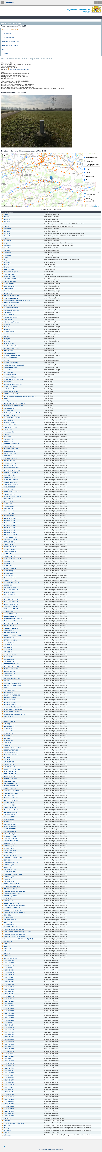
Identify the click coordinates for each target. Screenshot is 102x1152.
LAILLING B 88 (7, 647)
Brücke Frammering (9, 374)
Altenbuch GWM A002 (9, 958)
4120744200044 (8, 1039)
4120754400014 (8, 979)
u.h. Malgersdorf (8, 389)
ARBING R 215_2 (8, 834)
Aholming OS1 (7, 573)
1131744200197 (8, 999)
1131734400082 (8, 1013)
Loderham (6, 360)
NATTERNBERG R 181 (10, 800)
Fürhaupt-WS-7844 (8, 817)
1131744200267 (8, 1087)
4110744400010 (8, 1020)
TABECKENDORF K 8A (10, 484)
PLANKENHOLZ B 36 (9, 580)
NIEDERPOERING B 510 (10, 666)
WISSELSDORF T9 (9, 829)
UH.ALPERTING (8, 351)
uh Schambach (7, 334)
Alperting (5, 401)
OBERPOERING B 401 (10, 609)
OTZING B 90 (7, 652)
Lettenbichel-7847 (8, 819)
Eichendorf (6, 1120)
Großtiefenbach (7, 372)
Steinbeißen (6, 1130)
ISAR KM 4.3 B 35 (8, 549)
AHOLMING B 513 (8, 673)
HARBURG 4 (7, 922)
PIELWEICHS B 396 (9, 654)
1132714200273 (8, 1099)
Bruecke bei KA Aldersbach (11, 310)
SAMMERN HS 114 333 (10, 480)
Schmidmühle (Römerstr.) (10, 322)
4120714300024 (8, 1101)
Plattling (5, 226)
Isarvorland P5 (7, 738)
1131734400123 (8, 984)
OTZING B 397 (7, 657)
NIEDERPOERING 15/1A (10, 468)
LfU (99, 206)
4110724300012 (8, 1018)
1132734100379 (8, 1042)
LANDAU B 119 (7, 900)
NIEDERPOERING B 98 (10, 623)
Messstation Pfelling (9, 377)
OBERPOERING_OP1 (9, 838)
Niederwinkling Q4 (8, 415)
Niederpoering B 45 (9, 525)
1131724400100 (8, 996)
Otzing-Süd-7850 (8, 802)
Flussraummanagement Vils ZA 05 (13, 912)
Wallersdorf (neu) (8, 269)
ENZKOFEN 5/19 (8, 499)
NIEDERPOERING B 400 (10, 664)
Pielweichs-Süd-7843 (9, 779)
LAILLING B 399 (8, 661)
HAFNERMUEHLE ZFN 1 (10, 449)
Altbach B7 (6, 946)
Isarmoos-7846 (7, 822)
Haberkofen (6, 219)
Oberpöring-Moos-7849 (10, 755)
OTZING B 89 (7, 649)
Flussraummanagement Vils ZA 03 (13, 934)
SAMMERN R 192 (8, 781)
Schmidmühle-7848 (9, 824)
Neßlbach (6, 329)
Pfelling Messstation (9, 276)
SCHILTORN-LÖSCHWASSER (12, 790)
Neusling (5, 267)
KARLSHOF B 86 (8, 642)
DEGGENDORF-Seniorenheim (12, 709)
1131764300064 (8, 1006)
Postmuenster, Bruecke (10, 317)
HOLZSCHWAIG (8, 692)
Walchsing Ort (7, 719)
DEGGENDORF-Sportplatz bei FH (13, 714)
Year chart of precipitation (10, 45)
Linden (5, 243)
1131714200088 (8, 989)
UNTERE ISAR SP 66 (9, 889)
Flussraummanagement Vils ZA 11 (13, 929)
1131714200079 (8, 1008)
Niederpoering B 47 (9, 530)
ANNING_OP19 (7, 867)
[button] (51, 178)
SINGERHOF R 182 (9, 814)
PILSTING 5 (6, 898)
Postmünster (6, 245)
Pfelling (5, 214)
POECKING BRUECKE (10, 298)
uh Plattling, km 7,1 (8, 410)
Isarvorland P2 (7, 731)
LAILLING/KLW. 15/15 (9, 458)
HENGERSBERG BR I (9, 568)
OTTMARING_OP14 (9, 855)
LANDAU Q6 (6, 743)
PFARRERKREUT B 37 (10, 628)
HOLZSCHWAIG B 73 (9, 633)
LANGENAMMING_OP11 (10, 862)
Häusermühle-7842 (8, 776)
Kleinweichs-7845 (8, 764)
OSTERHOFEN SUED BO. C (12, 417)
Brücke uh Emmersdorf (10, 307)
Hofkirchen (6, 217)
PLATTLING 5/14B (8, 494)
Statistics (5, 49)
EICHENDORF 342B (9, 425)
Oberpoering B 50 (8, 592)
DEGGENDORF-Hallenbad (11, 712)
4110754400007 (8, 1022)
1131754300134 (8, 965)
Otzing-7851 (6, 757)
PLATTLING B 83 (8, 566)
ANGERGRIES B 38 (9, 551)
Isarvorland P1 (7, 728)
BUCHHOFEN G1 (8, 881)
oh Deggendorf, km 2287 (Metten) (13, 379)
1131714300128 (8, 960)
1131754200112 (8, 963)
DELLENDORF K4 (8, 422)
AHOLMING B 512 (8, 671)
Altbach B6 (6, 951)
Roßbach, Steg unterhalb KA (11, 413)
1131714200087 (8, 987)
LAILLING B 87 (7, 645)
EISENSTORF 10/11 (9, 456)
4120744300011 (8, 977)
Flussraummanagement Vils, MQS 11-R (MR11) (17, 939)
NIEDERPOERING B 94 (10, 602)
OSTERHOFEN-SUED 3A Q (11, 678)
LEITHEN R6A (7, 429)
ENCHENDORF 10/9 (9, 453)
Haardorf (5, 327)
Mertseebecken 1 (8, 506)
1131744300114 (8, 1094)
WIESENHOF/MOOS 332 (10, 472)
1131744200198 (8, 1001)
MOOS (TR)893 (7, 489)
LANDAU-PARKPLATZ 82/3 (11, 893)
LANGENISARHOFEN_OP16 (12, 874)
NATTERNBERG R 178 (10, 810)
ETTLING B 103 (7, 917)
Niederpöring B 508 (9, 702)
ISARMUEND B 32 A (9, 544)
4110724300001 (8, 967)
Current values (6, 33)
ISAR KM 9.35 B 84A (9, 640)
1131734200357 (8, 1049)
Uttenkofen (6, 1125)
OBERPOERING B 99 (9, 539)
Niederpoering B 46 (9, 527)
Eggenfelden (6, 252)
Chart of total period (8, 37)
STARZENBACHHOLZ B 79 (11, 559)
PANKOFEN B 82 (8, 637)
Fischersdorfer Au (8, 370)
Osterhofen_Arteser (9, 578)
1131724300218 (8, 991)
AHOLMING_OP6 (8, 877)
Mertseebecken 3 (8, 511)
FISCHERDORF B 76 (9, 537)
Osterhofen (6, 341)
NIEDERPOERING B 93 (10, 599)
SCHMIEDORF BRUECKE (11, 355)
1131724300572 (8, 1109)
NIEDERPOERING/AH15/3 (11, 470)
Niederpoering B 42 (9, 518)
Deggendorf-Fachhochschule (11, 707)
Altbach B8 (6, 944)
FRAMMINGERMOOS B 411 (11, 908)
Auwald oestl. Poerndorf (10, 391)
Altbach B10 (6, 948)
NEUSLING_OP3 (8, 860)
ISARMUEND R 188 (9, 771)
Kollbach (5, 238)
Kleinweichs (6, 291)
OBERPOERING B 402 (10, 606)
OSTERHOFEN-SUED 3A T (11, 582)
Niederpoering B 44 (9, 523)
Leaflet (95, 206)
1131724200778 (8, 1068)
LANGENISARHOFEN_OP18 (12, 857)
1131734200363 (8, 1085)
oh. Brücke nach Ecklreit (10, 386)
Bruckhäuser (6, 241)
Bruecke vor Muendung (10, 346)
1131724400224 (8, 1082)
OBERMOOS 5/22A (9, 487)
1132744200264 (8, 1051)
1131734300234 (8, 1034)
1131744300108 (8, 1044)
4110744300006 (8, 972)
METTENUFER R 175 (9, 783)
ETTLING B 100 (7, 611)
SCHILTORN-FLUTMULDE (11, 769)
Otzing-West (6, 759)
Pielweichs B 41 (7, 441)
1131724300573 (8, 1111)
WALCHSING (7, 680)
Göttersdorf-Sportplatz (9, 826)
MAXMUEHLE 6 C (8, 446)
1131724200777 (8, 1070)
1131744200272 (8, 1075)
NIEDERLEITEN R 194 (10, 750)
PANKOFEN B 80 (8, 561)
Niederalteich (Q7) (8, 726)
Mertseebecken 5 (8, 515)
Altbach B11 (6, 955)
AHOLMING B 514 (8, 676)
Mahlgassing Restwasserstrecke (12, 405)
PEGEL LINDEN (8, 315)
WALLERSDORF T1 (9, 920)
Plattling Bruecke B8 (9, 281)
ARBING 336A (7, 420)
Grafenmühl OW (8, 343)
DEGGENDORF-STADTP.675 (12, 618)
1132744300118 (8, 1116)
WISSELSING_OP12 (9, 872)
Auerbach (6, 231)
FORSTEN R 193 (8, 795)
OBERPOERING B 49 (9, 535)
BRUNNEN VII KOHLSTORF (11, 747)
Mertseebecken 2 (8, 508)
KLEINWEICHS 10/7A (9, 451)
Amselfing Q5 (7, 724)
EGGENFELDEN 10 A (9, 427)
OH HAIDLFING (7, 288)
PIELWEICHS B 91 (8, 594)
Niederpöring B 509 (9, 704)
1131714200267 (8, 1058)
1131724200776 (8, 1061)
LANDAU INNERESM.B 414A (12, 910)
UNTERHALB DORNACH (10, 296)
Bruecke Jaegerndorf (9, 353)
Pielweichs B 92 (7, 597)
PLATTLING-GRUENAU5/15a (12, 496)
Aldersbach (6, 1135)
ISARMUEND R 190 (9, 774)
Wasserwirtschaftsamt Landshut (19, 69)
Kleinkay (5, 434)
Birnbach (5, 248)
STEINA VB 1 (7, 504)
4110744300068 (8, 982)
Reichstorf (6, 264)
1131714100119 (8, 1073)
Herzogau (6, 339)
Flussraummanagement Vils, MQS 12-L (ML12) (17, 932)
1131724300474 (8, 1032)
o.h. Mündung (7, 319)
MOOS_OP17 (7, 879)
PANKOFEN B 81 (8, 563)
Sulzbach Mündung (8, 721)
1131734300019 (8, 1010)
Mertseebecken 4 (8, 513)
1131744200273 (8, 1113)
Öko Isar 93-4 (7, 941)
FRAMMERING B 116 (9, 927)
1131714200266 (8, 1063)
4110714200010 (8, 1015)
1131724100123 (8, 1065)
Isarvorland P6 (7, 740)
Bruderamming (7, 570)
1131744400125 (8, 1056)
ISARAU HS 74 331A (9, 477)
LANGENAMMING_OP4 (10, 841)
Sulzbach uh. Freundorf (10, 394)
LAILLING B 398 (8, 659)
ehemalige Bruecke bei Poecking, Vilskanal (16, 300)
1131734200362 (8, 1046)
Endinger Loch (7, 716)
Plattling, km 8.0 (7, 382)
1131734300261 (8, 1054)
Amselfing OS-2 (7, 575)
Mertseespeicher (8, 274)
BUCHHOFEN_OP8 (9, 869)
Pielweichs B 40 (7, 439)
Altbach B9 (6, 953)
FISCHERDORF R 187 (10, 752)
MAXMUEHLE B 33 (9, 547)
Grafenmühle (7, 236)
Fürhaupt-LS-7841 (8, 767)
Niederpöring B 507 (9, 700)
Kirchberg (6, 250)
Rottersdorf (6, 233)
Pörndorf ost (6, 745)
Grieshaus (6, 324)
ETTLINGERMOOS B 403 (11, 884)
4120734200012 (8, 1037)
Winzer (5, 398)
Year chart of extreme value (10, 41)
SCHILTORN (7, 688)
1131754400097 (8, 1003)
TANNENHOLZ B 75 (9, 616)
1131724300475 (8, 1077)
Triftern (5, 257)
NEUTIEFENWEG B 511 (10, 669)
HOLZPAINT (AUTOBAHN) (11, 695)
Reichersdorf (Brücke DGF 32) (12, 384)
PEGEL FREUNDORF (9, 358)
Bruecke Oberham (8, 408)
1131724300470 (8, 1030)
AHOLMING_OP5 (8, 843)
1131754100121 (8, 1092)
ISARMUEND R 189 (9, 807)
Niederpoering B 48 (9, 532)
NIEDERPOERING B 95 (10, 604)
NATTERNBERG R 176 (10, 786)
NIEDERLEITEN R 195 (10, 798)
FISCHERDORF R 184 (10, 793)
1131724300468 (8, 1027)
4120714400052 (8, 975)
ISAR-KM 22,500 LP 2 (9, 896)
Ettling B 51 (6, 915)
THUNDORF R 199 (8, 805)
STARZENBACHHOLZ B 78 (11, 635)
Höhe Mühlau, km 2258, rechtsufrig (13, 403)
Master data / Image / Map (10, 29)
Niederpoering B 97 (9, 621)
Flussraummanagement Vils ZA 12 (13, 891)
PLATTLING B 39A (8, 554)
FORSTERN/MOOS (9, 690)
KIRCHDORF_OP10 (9, 850)
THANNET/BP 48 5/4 (9, 463)
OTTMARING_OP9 (8, 848)
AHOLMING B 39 (8, 630)
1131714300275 (8, 1080)
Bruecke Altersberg (8, 331)
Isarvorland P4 (7, 735)
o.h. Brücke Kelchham (9, 367)
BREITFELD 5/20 (8, 501)
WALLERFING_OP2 (9, 836)
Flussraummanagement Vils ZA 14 (13, 905)
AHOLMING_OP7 (8, 845)
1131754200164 (8, 1097)
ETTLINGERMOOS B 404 (11, 886)
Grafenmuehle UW (8, 286)
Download (5, 53)
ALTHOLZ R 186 (8, 762)
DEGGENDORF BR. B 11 (10, 279)
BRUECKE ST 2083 (9, 305)
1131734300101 (8, 994)
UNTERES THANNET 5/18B (11, 685)
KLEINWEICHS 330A (9, 482)
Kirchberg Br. (7, 312)
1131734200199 (8, 1025)
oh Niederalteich (8, 284)
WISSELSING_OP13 (9, 853)
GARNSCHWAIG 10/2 (9, 465)
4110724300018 (8, 970)
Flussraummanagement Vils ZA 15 (13, 936)
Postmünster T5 (7, 437)
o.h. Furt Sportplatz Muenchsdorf (13, 365)
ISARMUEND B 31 (8, 542)
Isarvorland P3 (7, 733)
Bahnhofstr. (6, 336)
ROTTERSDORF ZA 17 (10, 831)
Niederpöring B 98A (9, 697)
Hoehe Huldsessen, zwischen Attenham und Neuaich (19, 396)
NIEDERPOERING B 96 (10, 590)
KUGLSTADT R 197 (9, 788)
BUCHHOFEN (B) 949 (9, 587)
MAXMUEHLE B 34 (9, 625)
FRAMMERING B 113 (9, 924)
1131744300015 (8, 1106)
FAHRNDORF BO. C (9, 585)
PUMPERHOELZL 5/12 (10, 492)
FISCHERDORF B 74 (9, 614)
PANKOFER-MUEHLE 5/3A (11, 683)
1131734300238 (8, 1104)
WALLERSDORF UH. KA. (10, 348)
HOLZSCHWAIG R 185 (10, 812)
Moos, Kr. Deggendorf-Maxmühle (13, 1123)
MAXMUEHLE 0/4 (8, 460)
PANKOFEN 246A (8, 475)
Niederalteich (7, 293)
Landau (5, 224)
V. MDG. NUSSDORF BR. (11, 303)
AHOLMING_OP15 (8, 865)
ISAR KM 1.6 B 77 (8, 556)
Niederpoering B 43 (9, 520)
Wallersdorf (6, 229)
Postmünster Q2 (8, 432)
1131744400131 (8, 1089)
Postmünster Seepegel (10, 272)
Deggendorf (6, 221)
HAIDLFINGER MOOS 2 (10, 903)
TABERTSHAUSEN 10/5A (11, 444)
